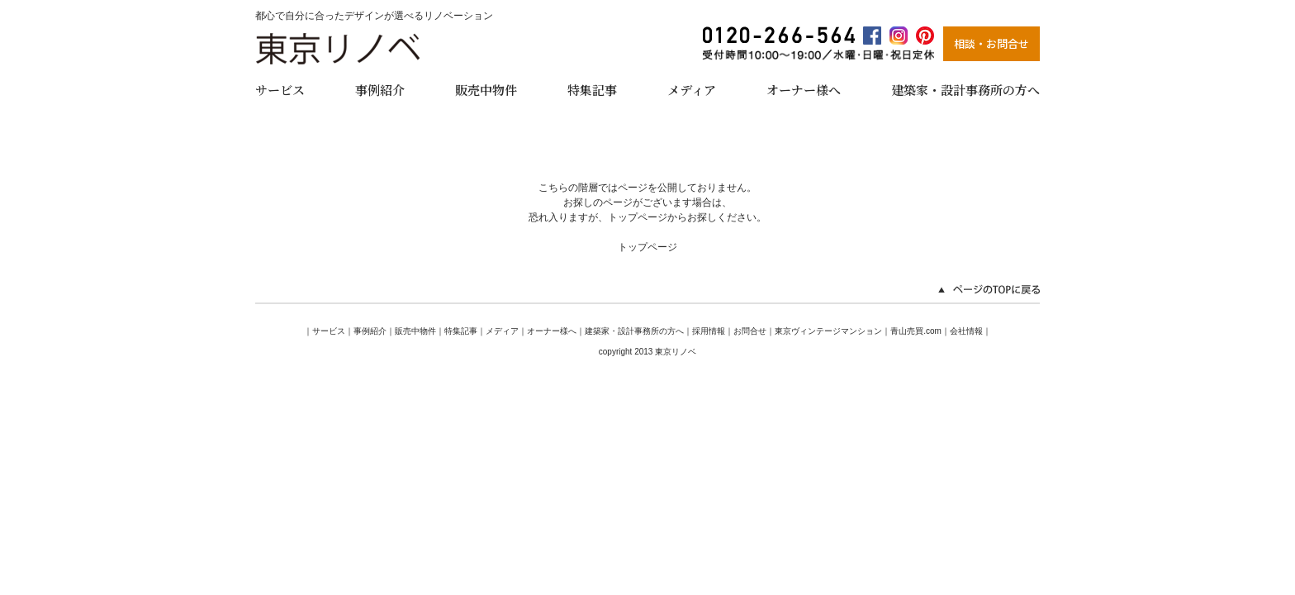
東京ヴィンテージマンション (828, 331)
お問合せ (749, 331)
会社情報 (966, 331)
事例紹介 (380, 89)
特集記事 (592, 89)
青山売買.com (916, 331)
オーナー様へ (803, 89)
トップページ (647, 247)
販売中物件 (486, 89)
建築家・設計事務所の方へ (965, 89)
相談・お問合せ (991, 43)
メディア (691, 89)
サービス (280, 89)
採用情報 (708, 331)
